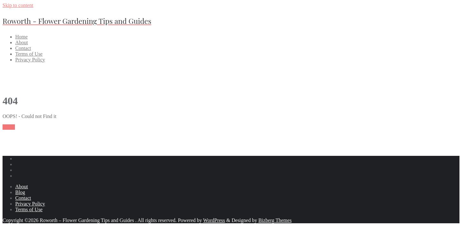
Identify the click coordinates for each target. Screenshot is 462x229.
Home (9, 127)
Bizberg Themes (275, 220)
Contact (23, 198)
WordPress (214, 220)
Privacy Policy (30, 203)
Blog (20, 192)
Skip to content (18, 5)
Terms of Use (29, 209)
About (21, 186)
